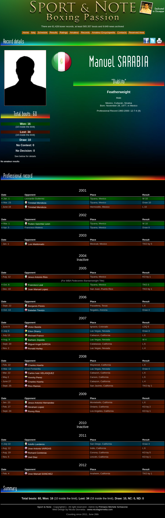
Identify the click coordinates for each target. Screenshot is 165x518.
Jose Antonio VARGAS (39, 448)
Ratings (64, 32)
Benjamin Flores (36, 306)
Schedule (43, 32)
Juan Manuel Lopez (38, 289)
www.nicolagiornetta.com (99, 509)
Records (85, 32)
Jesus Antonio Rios (38, 277)
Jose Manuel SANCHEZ (40, 474)
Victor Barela (34, 327)
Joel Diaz (32, 457)
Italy (33, 32)
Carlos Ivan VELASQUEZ (41, 373)
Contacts (121, 32)
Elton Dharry (34, 331)
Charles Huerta (36, 365)
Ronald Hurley (35, 348)
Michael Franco (36, 335)
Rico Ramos (34, 386)
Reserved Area (136, 32)
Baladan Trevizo (36, 310)
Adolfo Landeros (36, 444)
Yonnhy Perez (35, 377)
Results (53, 32)
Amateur (74, 32)
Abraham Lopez (36, 407)
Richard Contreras (37, 453)
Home (26, 32)
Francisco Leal (35, 285)
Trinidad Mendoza (37, 203)
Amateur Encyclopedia (103, 32)
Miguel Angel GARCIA (39, 344)
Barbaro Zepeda (36, 340)
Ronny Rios (34, 411)
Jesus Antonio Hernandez (41, 402)
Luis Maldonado (36, 244)
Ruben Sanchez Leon (39, 224)
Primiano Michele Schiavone (113, 507)
